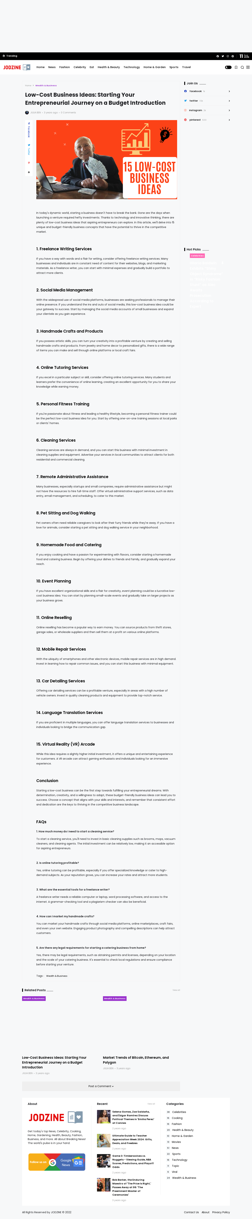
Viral (171, 1172)
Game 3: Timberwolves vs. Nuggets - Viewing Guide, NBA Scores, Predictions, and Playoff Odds (133, 1161)
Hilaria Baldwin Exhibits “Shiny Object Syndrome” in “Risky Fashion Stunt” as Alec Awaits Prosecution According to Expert (206, 285)
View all (176, 990)
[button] (228, 67)
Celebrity (80, 67)
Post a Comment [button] (100, 1086)
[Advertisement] (126, 26)
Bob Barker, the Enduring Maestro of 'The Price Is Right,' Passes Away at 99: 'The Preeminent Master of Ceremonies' (131, 1187)
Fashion (64, 67)
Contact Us (191, 1212)
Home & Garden (155, 67)
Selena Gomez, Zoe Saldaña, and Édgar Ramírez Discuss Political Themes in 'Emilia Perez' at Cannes (133, 1117)
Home (41, 67)
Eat (92, 67)
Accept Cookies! (61, 1202)
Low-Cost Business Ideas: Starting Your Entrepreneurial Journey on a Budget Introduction (54, 1062)
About (206, 1212)
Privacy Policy (221, 1212)
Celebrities (197, 255)
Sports (173, 67)
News (52, 67)
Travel (186, 67)
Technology (132, 67)
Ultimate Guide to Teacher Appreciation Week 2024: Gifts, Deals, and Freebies (132, 1139)
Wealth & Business (46, 85)
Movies (173, 1142)
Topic (172, 1166)
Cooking (174, 1118)
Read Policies (26, 1202)
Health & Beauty (109, 67)
